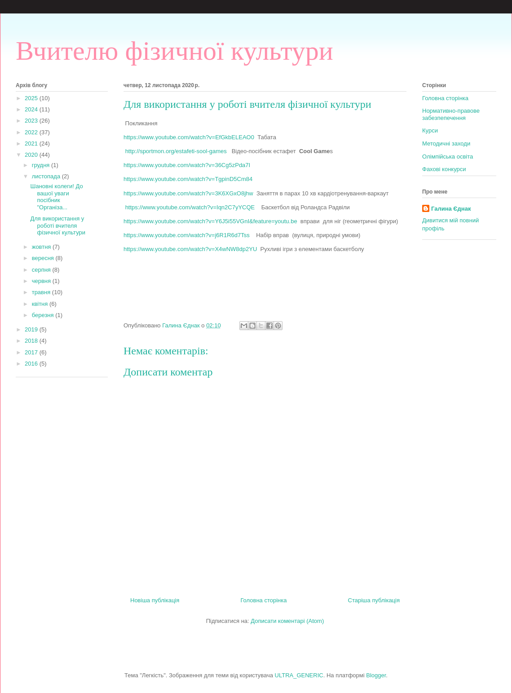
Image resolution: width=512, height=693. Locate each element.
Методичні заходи (446, 143)
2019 (32, 329)
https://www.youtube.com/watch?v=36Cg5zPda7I (188, 165)
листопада (47, 176)
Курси (430, 130)
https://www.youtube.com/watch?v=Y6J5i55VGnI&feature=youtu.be (212, 221)
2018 (32, 340)
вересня (44, 258)
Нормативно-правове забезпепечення (451, 114)
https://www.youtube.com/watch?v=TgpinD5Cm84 (188, 179)
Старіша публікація (374, 600)
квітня (40, 303)
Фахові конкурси (444, 169)
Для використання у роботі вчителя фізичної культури (57, 225)
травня (42, 292)
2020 (32, 154)
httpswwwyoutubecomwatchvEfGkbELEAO (189, 137)
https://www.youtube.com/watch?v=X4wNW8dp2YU (192, 249)
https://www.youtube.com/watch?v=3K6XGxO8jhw (188, 193)
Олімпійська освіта (447, 156)
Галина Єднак (451, 208)
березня (44, 315)
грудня (41, 165)
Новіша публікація (154, 600)
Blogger (376, 675)
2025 (32, 98)
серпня (42, 269)
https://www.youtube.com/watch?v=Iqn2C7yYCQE (193, 207)
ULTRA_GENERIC (299, 675)
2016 (32, 363)
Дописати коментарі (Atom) (287, 621)
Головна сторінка (263, 600)
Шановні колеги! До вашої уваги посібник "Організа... (56, 197)
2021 (32, 143)
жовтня (42, 246)
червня (42, 281)
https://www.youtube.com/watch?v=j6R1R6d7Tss (187, 235)
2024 (32, 109)
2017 (32, 352)
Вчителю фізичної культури (174, 51)
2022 (32, 132)
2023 (32, 120)
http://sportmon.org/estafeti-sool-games (178, 151)
